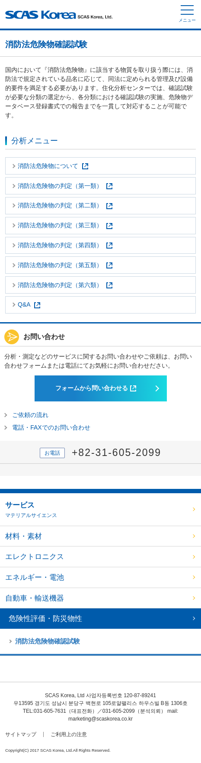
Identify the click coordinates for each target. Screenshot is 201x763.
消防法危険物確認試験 (47, 641)
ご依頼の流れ (30, 414)
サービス (97, 510)
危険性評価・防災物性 (45, 618)
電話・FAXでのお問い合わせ (51, 427)
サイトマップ (20, 734)
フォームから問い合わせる (95, 388)
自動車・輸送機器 (34, 598)
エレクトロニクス (34, 557)
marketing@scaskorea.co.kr (100, 719)
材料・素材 (23, 536)
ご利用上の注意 (69, 734)
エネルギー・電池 (34, 577)
